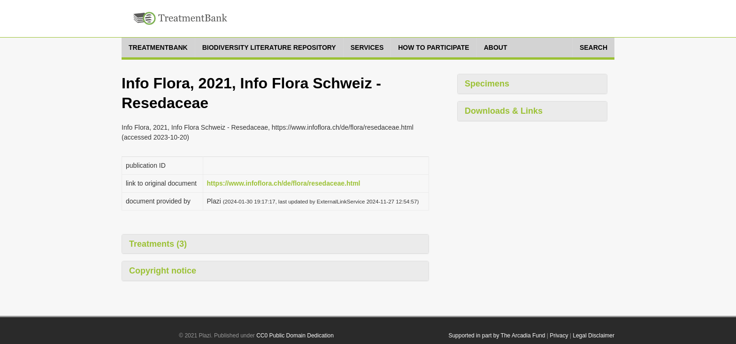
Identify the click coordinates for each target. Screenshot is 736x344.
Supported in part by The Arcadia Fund (496, 335)
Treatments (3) (158, 244)
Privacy (559, 335)
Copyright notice (162, 270)
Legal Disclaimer (593, 335)
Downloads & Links (504, 111)
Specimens (487, 83)
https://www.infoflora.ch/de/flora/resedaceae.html (283, 183)
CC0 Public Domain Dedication (295, 335)
